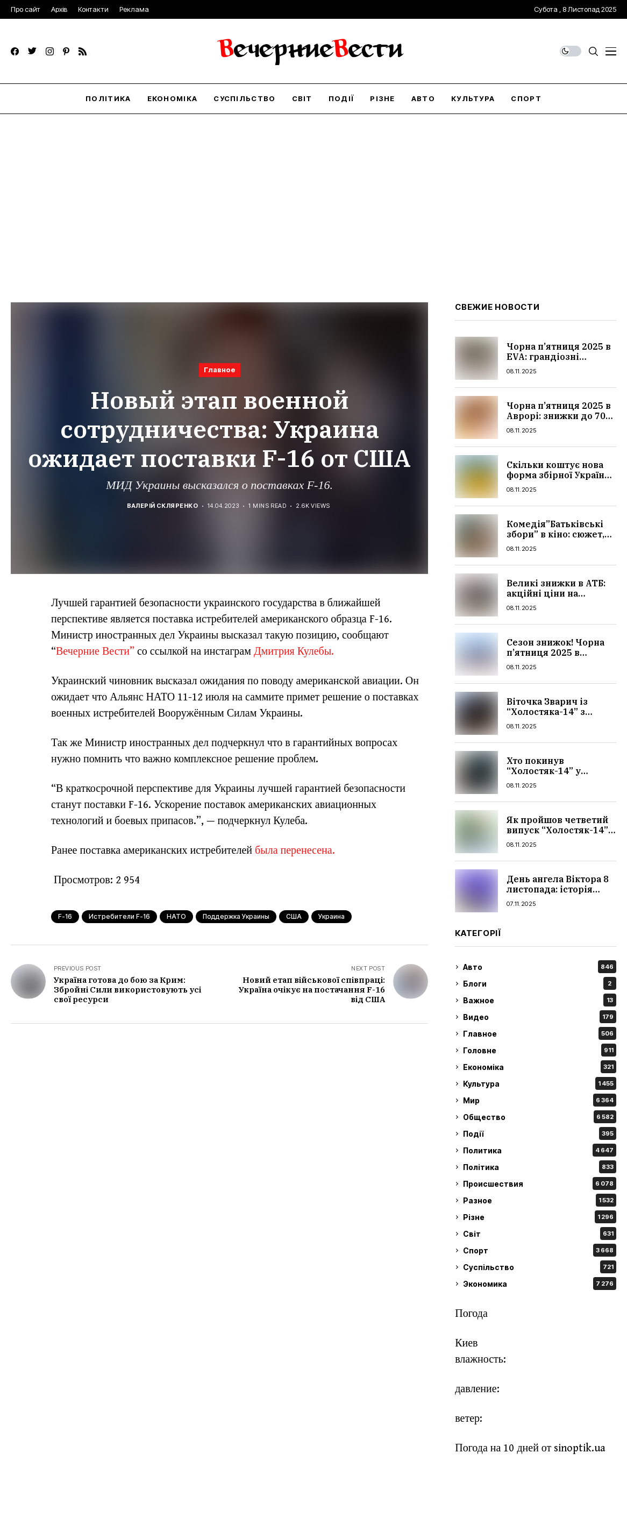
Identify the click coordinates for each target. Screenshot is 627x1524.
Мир (539, 1100)
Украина (331, 916)
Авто (539, 966)
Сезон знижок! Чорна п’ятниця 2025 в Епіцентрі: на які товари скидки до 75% (558, 658)
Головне (539, 1050)
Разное (539, 1200)
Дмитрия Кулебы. (294, 652)
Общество (539, 1116)
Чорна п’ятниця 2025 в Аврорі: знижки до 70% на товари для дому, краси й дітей (560, 421)
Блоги (539, 983)
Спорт (539, 1250)
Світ (539, 1233)
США (294, 916)
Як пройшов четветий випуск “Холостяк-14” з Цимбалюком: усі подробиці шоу (561, 835)
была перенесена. (295, 851)
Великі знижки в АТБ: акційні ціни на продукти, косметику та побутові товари (556, 599)
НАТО (176, 916)
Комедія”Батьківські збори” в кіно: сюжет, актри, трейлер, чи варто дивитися (555, 540)
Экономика (539, 1283)
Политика (539, 1150)
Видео (539, 1016)
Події (539, 1133)
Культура (539, 1083)
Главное (220, 369)
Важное (539, 1000)
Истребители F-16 (119, 916)
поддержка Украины (236, 916)
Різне (539, 1216)
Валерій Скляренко (162, 505)
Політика (539, 1166)
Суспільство (539, 1266)
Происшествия (539, 1183)
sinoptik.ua (579, 1448)
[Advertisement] (313, 194)
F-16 (65, 916)
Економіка (539, 1066)
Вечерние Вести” (95, 652)
